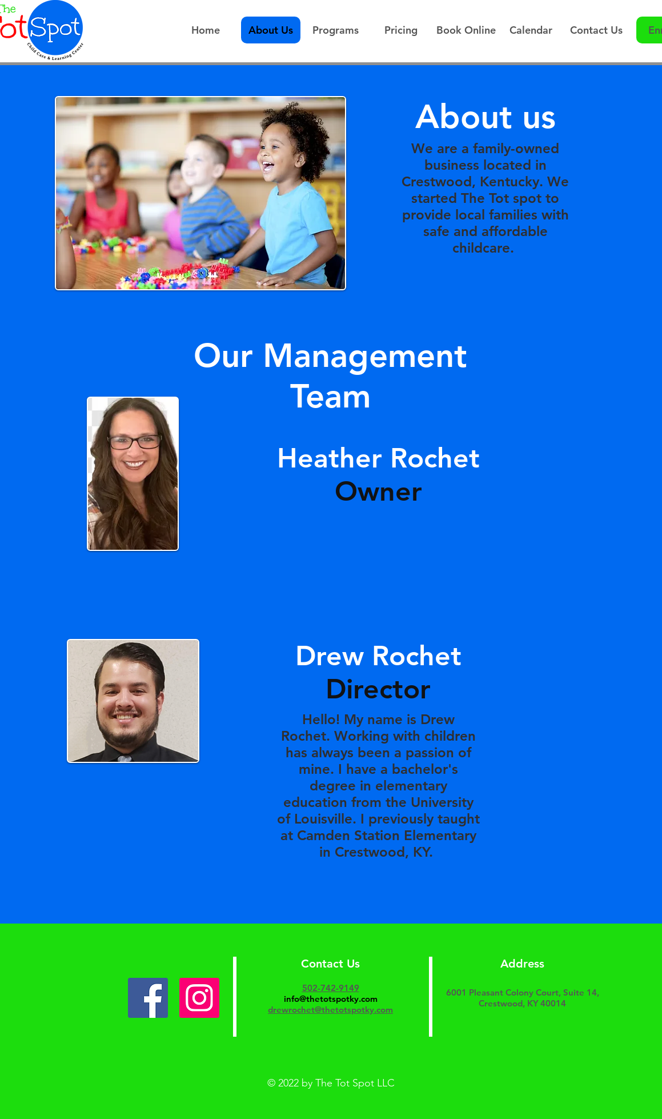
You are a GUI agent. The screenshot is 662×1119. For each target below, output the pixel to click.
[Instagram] (199, 998)
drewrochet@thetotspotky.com (330, 1009)
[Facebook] (148, 998)
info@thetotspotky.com (331, 998)
